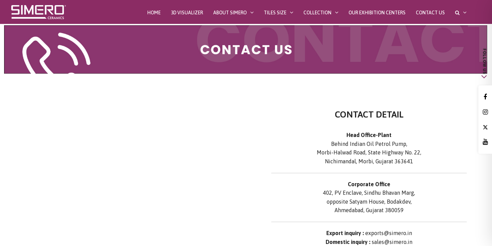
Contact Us (430, 12)
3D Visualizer (187, 12)
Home (154, 12)
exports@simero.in (388, 233)
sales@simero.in (392, 242)
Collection (317, 12)
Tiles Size (275, 12)
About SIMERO (230, 12)
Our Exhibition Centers (377, 12)
